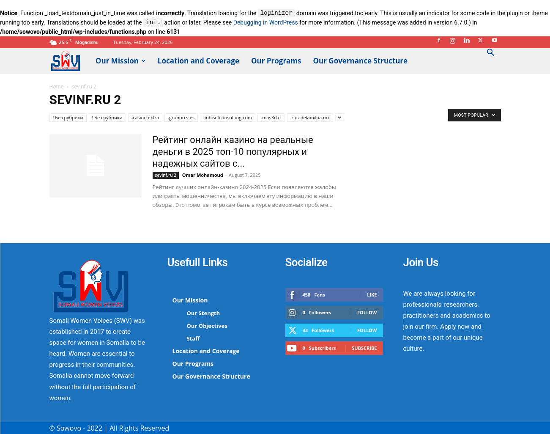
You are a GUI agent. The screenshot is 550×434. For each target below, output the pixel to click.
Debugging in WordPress (265, 22)
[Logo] (69, 60)
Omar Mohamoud (202, 175)
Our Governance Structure (360, 61)
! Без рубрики (68, 117)
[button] (491, 53)
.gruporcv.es (181, 117)
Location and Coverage (198, 61)
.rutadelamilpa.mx (310, 117)
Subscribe (364, 348)
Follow (367, 312)
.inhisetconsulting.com (227, 117)
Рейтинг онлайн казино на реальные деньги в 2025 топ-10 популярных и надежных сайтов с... (233, 152)
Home (56, 86)
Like (372, 294)
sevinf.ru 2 (165, 175)
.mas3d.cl (271, 117)
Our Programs (276, 61)
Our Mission (120, 61)
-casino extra (145, 117)
